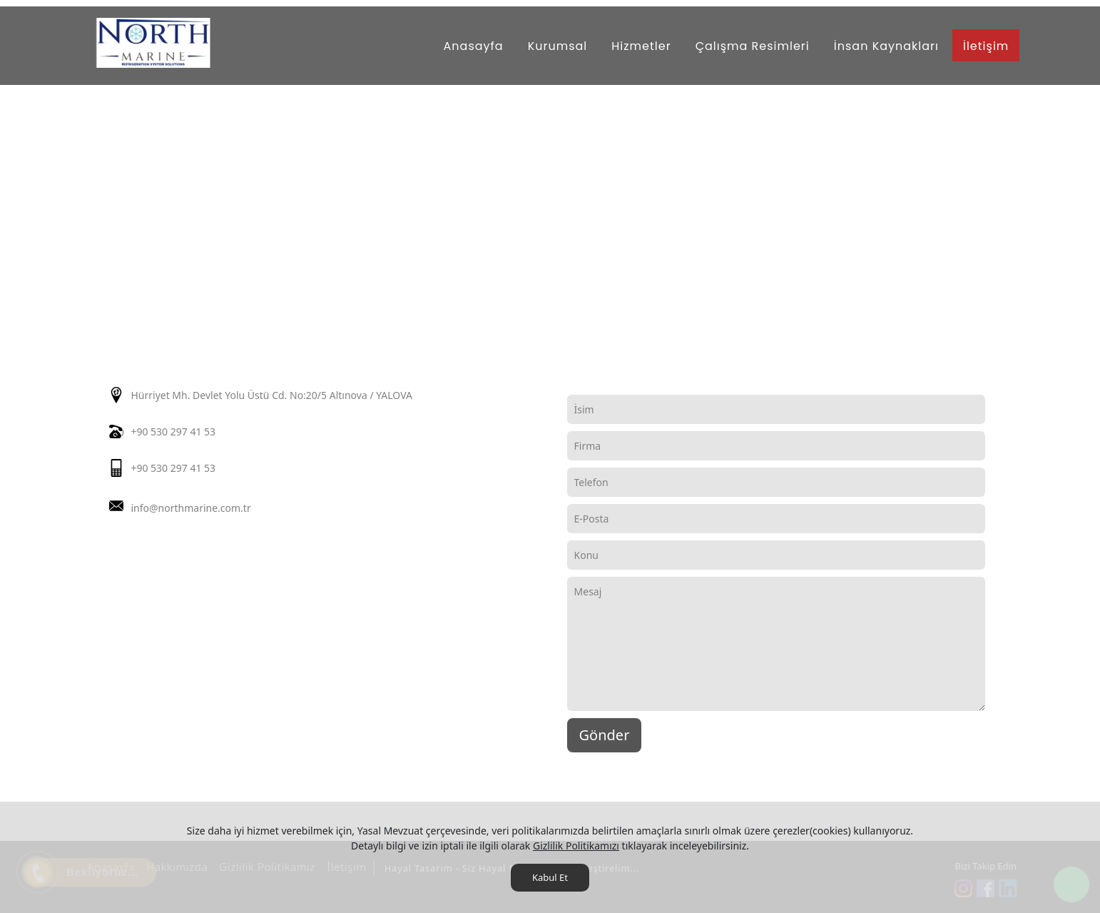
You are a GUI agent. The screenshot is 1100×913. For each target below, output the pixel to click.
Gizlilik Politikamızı (576, 845)
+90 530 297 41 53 (173, 431)
